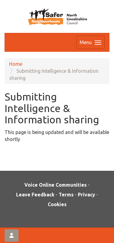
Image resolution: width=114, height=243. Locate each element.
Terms (66, 194)
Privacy (86, 194)
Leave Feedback (35, 194)
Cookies (57, 204)
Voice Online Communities (55, 185)
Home (15, 64)
